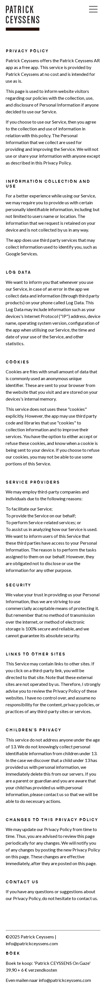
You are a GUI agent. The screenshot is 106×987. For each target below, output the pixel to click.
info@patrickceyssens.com (32, 943)
